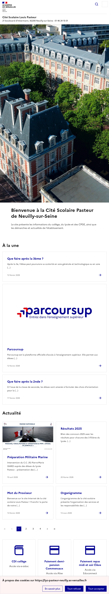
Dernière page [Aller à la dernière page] (54, 529)
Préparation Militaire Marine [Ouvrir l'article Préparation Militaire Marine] (27, 457)
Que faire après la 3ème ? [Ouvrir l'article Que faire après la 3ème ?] (25, 258)
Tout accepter (96, 588)
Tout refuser (74, 588)
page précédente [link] (11, 529)
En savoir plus (52, 588)
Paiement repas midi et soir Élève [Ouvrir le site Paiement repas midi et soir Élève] (90, 563)
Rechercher (97, 4)
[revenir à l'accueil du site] (54, 17)
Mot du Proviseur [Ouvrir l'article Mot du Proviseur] (19, 493)
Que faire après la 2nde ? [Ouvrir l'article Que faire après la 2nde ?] (25, 381)
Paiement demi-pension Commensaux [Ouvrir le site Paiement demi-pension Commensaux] (54, 564)
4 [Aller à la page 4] (40, 528)
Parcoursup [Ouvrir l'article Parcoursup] (15, 349)
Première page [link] (4, 529)
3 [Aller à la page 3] (33, 528)
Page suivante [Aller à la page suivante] (47, 529)
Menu (105, 4)
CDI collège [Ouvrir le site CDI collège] (19, 561)
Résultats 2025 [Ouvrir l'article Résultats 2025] (71, 428)
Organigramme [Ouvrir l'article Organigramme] (71, 493)
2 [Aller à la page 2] (26, 528)
